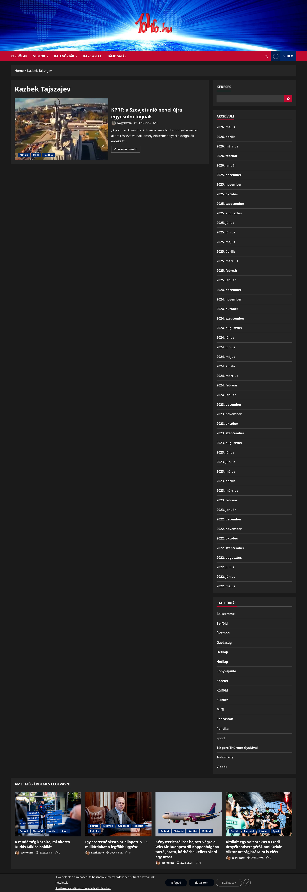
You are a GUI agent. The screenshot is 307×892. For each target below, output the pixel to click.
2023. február (227, 500)
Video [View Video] (282, 56)
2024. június (226, 347)
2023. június (226, 462)
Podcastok (225, 719)
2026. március (227, 146)
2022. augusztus (229, 557)
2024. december (229, 290)
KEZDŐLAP (19, 56)
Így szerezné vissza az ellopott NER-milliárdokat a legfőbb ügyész (116, 844)
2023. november (229, 414)
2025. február (227, 270)
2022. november (229, 529)
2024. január (226, 395)
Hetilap (222, 652)
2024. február (227, 385)
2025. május (226, 242)
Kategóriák (64, 56)
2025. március (227, 261)
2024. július (225, 337)
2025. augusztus (229, 213)
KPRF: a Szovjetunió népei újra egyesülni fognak (61, 129)
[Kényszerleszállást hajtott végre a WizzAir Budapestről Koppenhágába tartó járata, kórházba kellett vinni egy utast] (188, 814)
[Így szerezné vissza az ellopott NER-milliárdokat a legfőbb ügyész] (118, 814)
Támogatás (116, 56)
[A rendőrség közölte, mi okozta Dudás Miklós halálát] (48, 814)
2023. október (227, 423)
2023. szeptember (230, 433)
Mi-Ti (36, 155)
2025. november (229, 184)
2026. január (226, 165)
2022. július (225, 567)
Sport (221, 738)
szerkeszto (24, 852)
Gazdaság (224, 642)
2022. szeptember (230, 548)
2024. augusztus (229, 328)
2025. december (229, 175)
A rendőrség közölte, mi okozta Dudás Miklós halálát (42, 844)
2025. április (226, 251)
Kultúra (222, 700)
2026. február (227, 156)
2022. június (226, 576)
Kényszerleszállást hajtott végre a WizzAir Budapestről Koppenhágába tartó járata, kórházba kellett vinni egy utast (187, 849)
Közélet (222, 681)
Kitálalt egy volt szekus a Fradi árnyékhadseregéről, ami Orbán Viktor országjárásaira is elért (254, 846)
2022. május (226, 586)
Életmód (223, 633)
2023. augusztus (229, 443)
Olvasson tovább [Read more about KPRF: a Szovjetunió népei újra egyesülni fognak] (127, 150)
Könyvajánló (226, 671)
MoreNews (168, 887)
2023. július (225, 452)
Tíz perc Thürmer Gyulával (237, 748)
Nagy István (121, 123)
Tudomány (225, 757)
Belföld (222, 623)
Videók (39, 56)
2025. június (226, 232)
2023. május (226, 471)
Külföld (24, 155)
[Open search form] (266, 56)
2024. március (227, 376)
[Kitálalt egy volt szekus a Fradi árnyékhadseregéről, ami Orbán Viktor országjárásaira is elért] (259, 814)
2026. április (226, 137)
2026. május (226, 127)
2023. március (227, 490)
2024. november (229, 299)
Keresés (224, 86)
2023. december (229, 404)
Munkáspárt (144, 878)
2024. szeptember (230, 318)
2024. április (226, 366)
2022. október (227, 538)
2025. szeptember (230, 203)
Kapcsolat (92, 56)
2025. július (225, 223)
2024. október (227, 309)
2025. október (227, 194)
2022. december (229, 519)
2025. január (226, 280)
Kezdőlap (163, 878)
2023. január (226, 510)
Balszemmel (226, 614)
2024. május (226, 356)
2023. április (226, 481)
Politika (48, 155)
